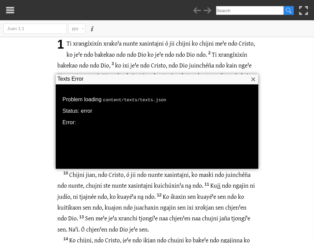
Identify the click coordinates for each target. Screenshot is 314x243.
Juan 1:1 (35, 29)
